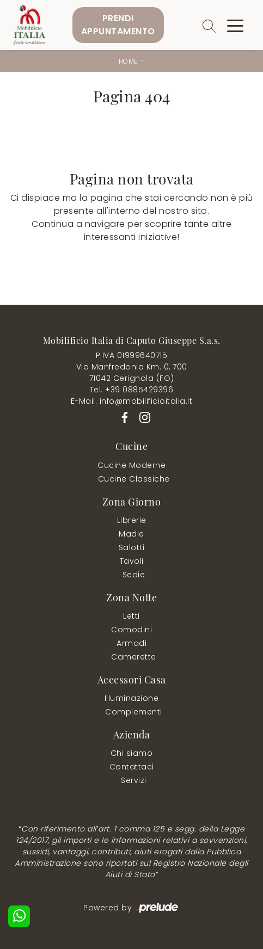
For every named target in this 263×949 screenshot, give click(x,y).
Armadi (131, 643)
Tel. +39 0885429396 (132, 389)
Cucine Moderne (131, 465)
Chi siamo (132, 753)
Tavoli (132, 561)
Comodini (131, 629)
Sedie (134, 574)
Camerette (133, 656)
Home (128, 61)
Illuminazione (132, 698)
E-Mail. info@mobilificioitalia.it (132, 401)
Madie (131, 533)
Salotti (132, 547)
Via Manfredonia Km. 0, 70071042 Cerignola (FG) (131, 372)
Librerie (131, 520)
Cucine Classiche (134, 478)
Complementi (133, 711)
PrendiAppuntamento (118, 25)
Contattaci (131, 766)
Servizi (133, 780)
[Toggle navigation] (235, 25)
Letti (131, 616)
